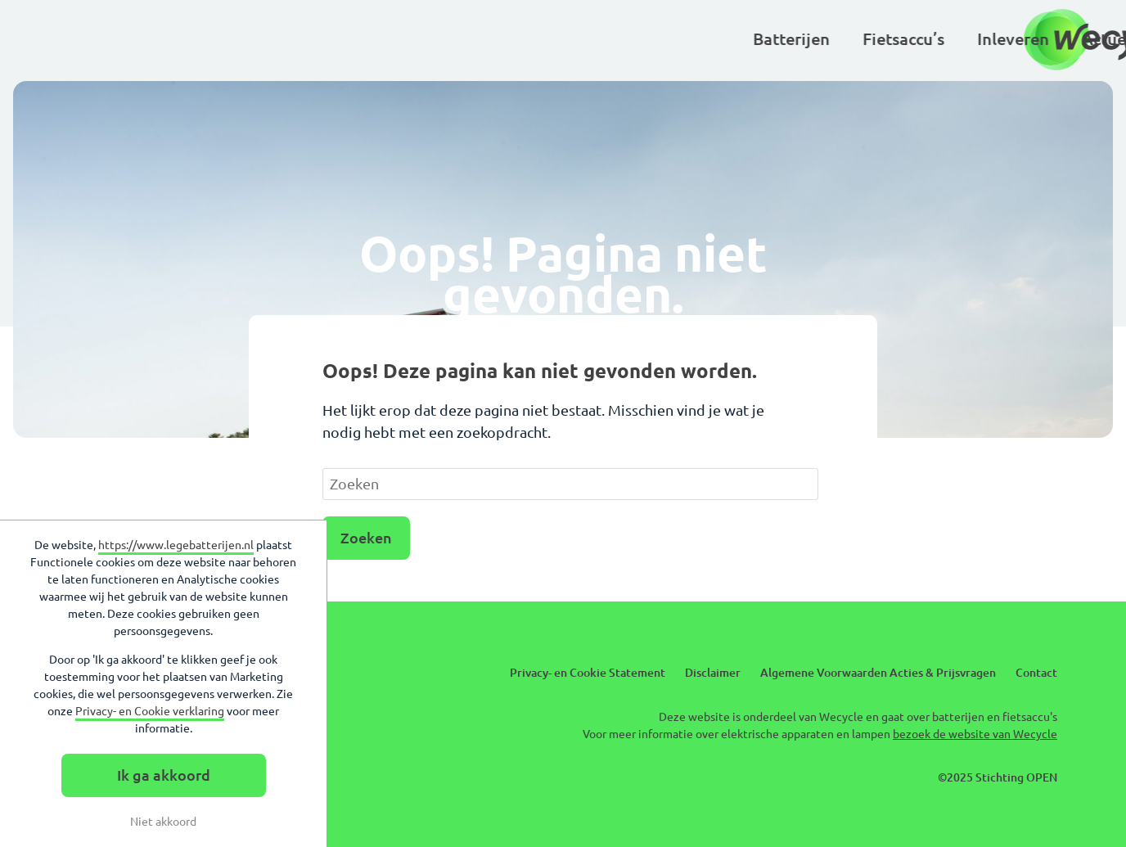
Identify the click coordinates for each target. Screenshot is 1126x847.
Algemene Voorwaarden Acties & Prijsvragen (878, 672)
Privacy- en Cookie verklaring (149, 711)
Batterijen (249, 38)
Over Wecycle (914, 38)
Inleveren (471, 38)
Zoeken (366, 537)
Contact (1036, 672)
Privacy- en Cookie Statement (587, 672)
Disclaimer (713, 672)
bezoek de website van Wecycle (975, 734)
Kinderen (665, 38)
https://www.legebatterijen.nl (176, 545)
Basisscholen (782, 38)
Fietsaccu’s (362, 38)
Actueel (569, 38)
